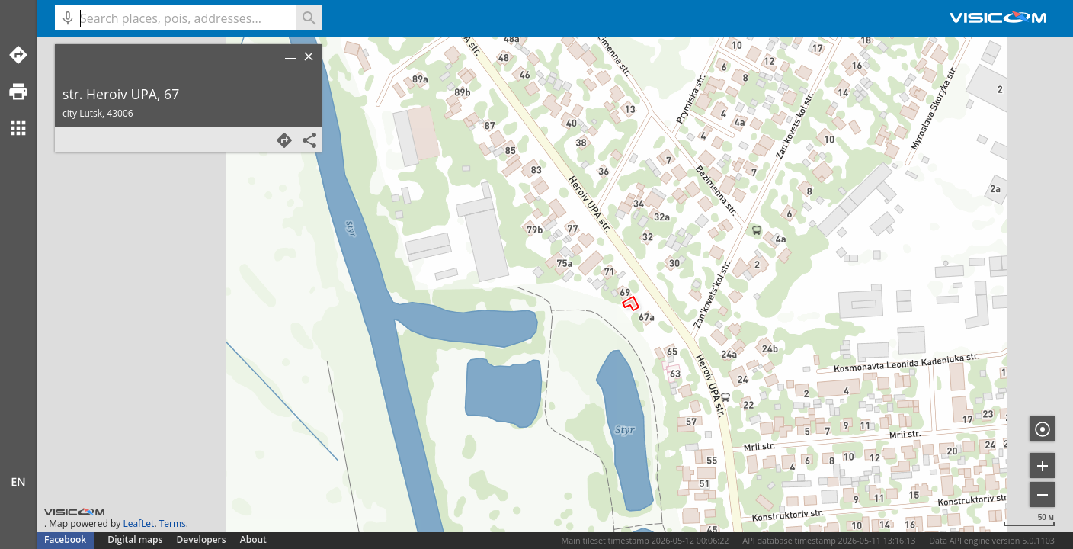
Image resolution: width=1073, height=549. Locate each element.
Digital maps (136, 539)
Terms (172, 523)
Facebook (65, 539)
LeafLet (138, 523)
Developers (201, 539)
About (253, 539)
